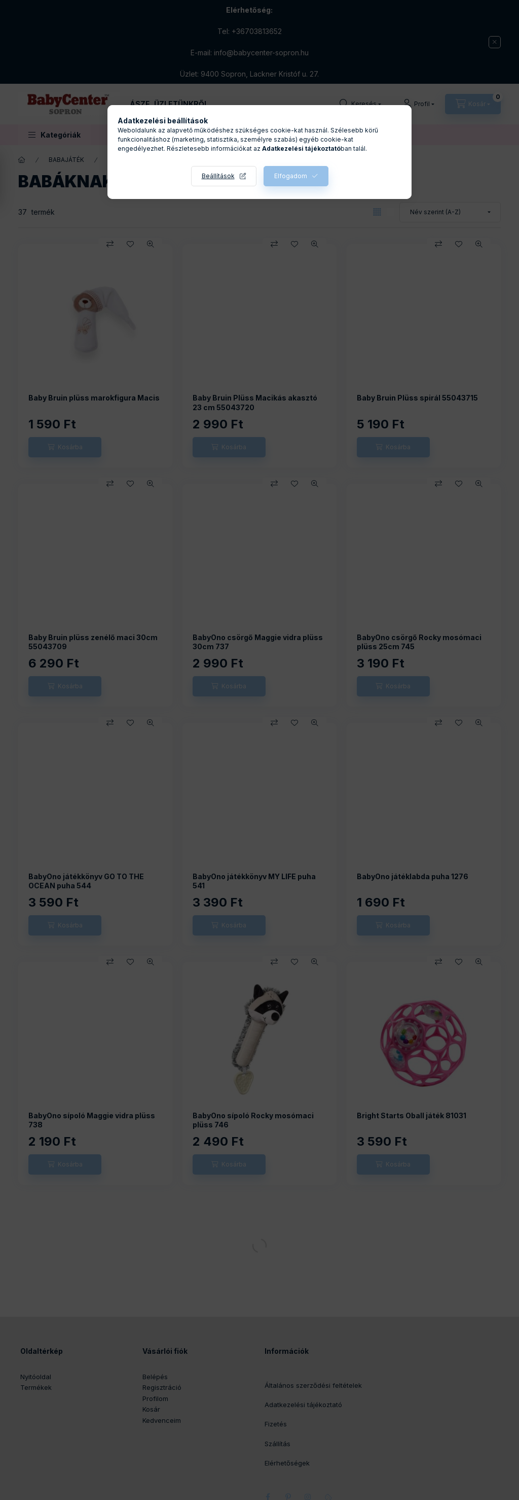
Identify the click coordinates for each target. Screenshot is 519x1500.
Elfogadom (290, 176)
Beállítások (218, 176)
